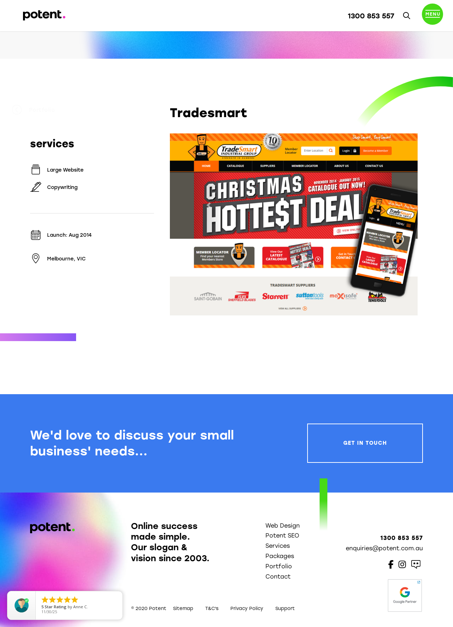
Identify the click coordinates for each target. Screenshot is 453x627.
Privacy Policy (246, 608)
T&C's (211, 608)
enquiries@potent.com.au (384, 548)
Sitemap (183, 608)
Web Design (282, 525)
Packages (279, 556)
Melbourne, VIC (58, 259)
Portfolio (51, 110)
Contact (278, 576)
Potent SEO (282, 535)
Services (277, 545)
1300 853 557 (371, 16)
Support (285, 608)
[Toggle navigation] (432, 16)
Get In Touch (365, 443)
